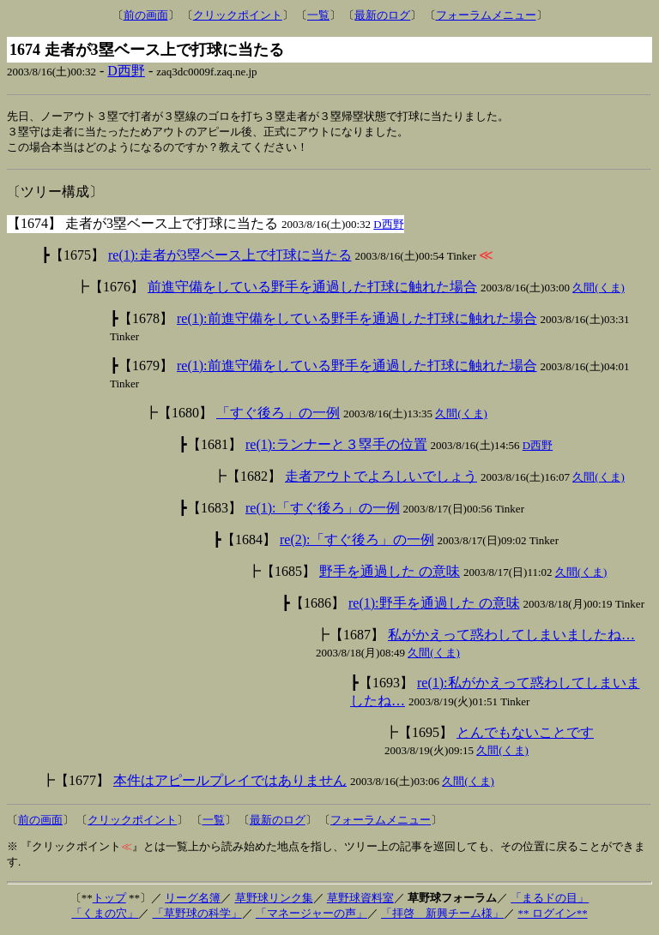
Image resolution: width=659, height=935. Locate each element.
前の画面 (146, 15)
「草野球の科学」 (197, 915)
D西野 (126, 70)
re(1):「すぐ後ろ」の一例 (322, 510)
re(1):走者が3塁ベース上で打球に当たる (230, 257)
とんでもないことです (525, 735)
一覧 (318, 15)
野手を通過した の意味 (389, 573)
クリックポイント (237, 15)
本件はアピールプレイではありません (230, 783)
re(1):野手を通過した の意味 (434, 605)
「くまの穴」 (104, 915)
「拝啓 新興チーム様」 (442, 915)
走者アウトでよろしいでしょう (381, 478)
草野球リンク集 (274, 900)
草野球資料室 (360, 900)
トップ (109, 900)
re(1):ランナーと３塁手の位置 (336, 447)
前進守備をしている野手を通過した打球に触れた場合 (312, 289)
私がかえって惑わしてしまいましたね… (511, 637)
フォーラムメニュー (486, 15)
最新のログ (382, 15)
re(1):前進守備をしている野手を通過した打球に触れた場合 (357, 321)
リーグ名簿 (193, 900)
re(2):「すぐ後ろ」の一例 (357, 542)
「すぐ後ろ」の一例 (278, 415)
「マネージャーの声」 (311, 915)
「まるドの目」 (550, 900)
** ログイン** (552, 915)
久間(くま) (598, 290)
